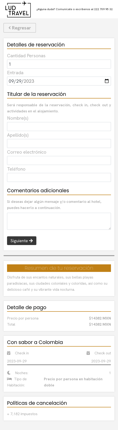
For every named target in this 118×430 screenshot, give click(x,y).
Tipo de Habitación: (17, 382)
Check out (99, 353)
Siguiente (22, 240)
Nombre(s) (17, 118)
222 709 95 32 (103, 9)
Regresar (19, 28)
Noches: (17, 372)
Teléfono (16, 169)
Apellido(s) (17, 135)
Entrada (15, 73)
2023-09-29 (17, 361)
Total (11, 324)
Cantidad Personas (26, 56)
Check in (18, 353)
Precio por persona (22, 318)
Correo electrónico (26, 152)
